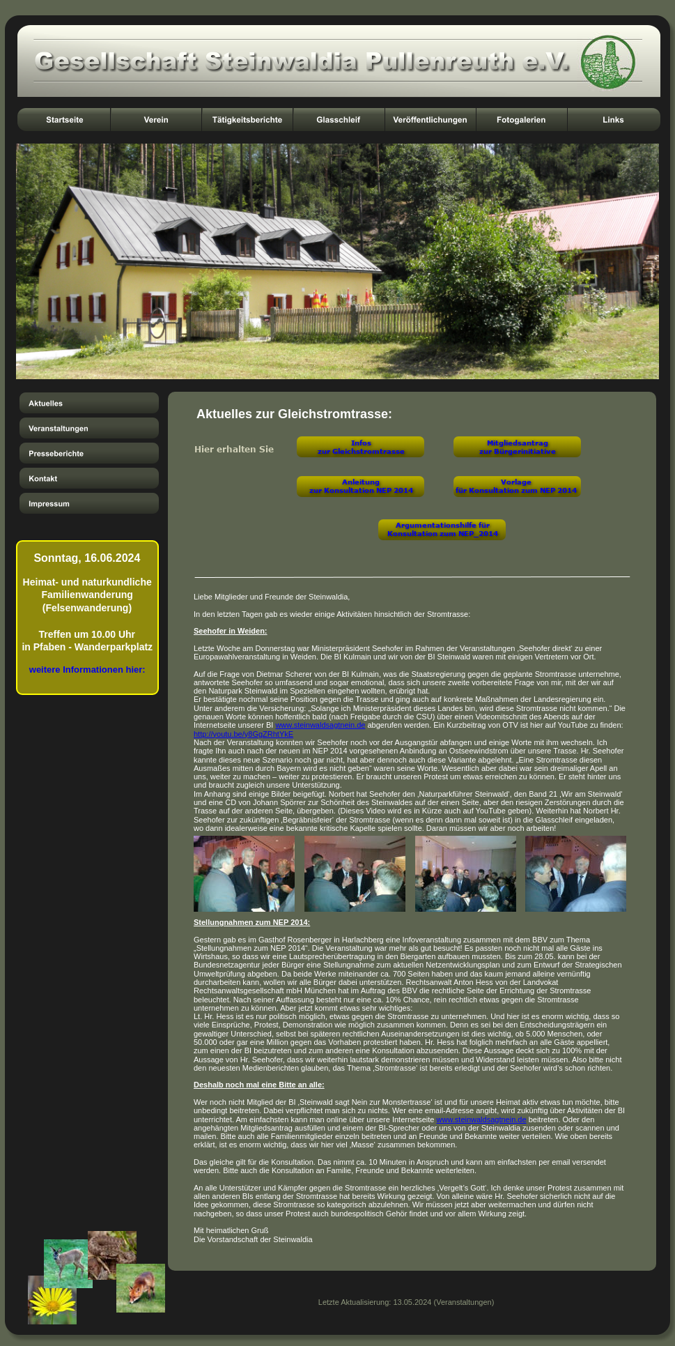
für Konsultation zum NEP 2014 (516, 490)
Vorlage (516, 481)
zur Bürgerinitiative (517, 451)
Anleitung (361, 481)
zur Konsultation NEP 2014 (361, 490)
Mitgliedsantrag (517, 442)
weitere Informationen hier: (87, 669)
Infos (361, 442)
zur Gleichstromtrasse (361, 451)
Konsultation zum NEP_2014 (442, 533)
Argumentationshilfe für (443, 525)
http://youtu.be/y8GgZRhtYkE (243, 734)
